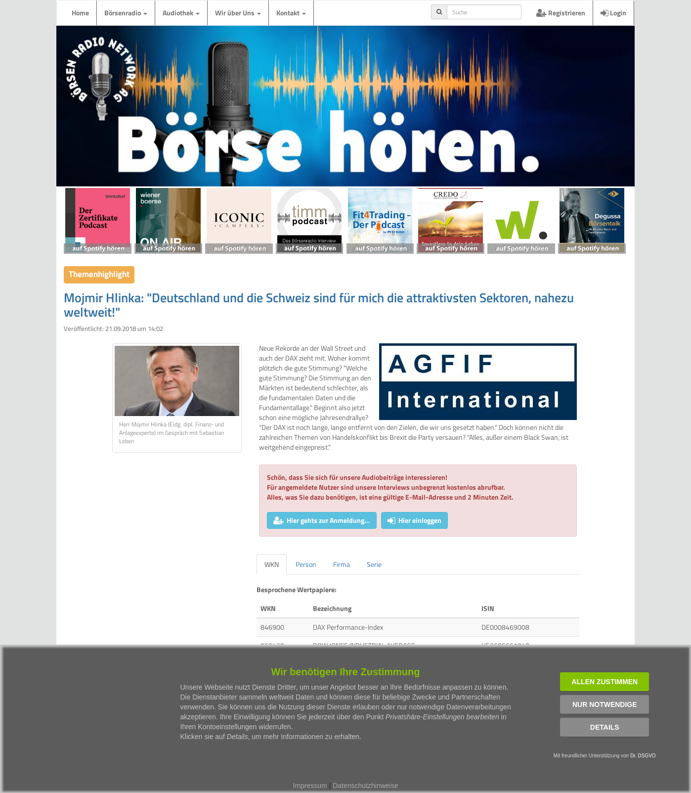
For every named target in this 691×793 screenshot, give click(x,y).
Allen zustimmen (604, 682)
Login (613, 12)
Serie (374, 564)
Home (80, 12)
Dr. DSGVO (643, 755)
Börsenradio (125, 12)
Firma (341, 564)
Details (604, 727)
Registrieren (560, 12)
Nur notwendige (604, 704)
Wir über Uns (238, 12)
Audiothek (181, 12)
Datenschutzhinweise (365, 786)
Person (306, 564)
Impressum (310, 786)
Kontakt (291, 12)
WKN (271, 564)
